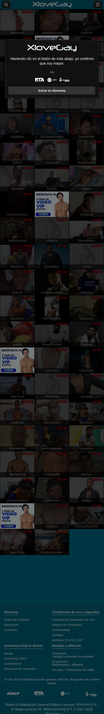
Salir (52, 72)
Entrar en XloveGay (52, 90)
